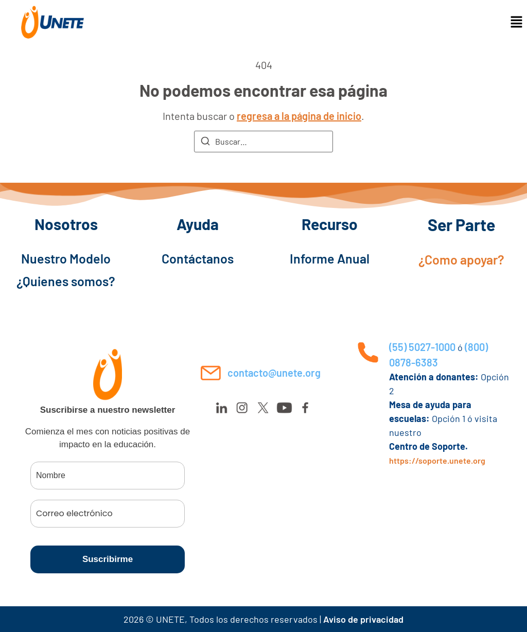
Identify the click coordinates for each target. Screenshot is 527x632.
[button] (516, 22)
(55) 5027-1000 (422, 347)
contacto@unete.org (274, 372)
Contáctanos (198, 258)
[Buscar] (205, 142)
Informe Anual (330, 258)
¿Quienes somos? (65, 281)
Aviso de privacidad (363, 619)
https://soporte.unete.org (437, 460)
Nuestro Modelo (66, 258)
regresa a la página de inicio (299, 116)
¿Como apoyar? (461, 259)
